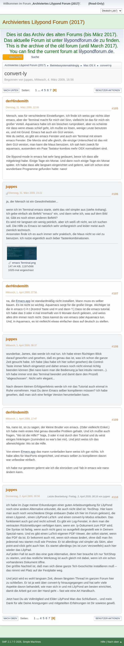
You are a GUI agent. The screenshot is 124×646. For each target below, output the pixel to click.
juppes (11, 187)
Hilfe (103, 641)
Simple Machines (32, 641)
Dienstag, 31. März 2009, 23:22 (25, 193)
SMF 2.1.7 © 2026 (11, 641)
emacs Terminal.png (22, 262)
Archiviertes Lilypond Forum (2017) (43, 22)
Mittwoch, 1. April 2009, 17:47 (21, 418)
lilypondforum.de (81, 40)
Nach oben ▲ (114, 641)
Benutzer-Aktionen (108, 90)
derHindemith (17, 101)
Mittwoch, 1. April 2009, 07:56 (21, 292)
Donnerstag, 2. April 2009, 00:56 (23, 496)
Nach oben (10, 618)
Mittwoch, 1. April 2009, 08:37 (21, 345)
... (39, 90)
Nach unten (11, 90)
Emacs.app (23, 301)
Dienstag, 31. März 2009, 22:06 (22, 107)
